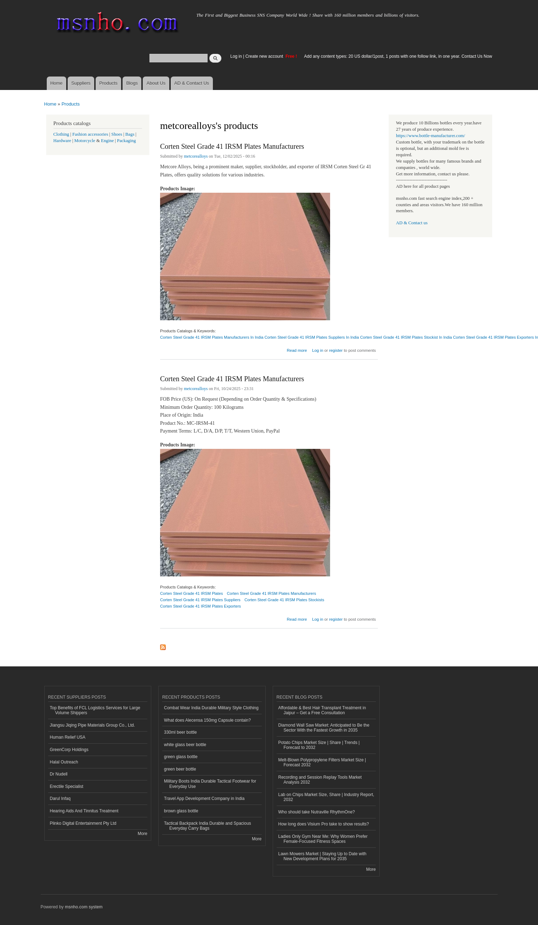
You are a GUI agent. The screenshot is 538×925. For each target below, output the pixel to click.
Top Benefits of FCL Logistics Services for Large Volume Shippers (95, 710)
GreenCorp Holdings (69, 749)
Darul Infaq (60, 798)
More (142, 833)
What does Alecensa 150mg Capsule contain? (207, 720)
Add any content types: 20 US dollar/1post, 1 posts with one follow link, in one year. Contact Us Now (398, 56)
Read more (297, 349)
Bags (130, 134)
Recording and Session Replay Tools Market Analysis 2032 (320, 780)
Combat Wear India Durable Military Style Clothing (211, 707)
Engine (107, 140)
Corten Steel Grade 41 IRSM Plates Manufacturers (232, 146)
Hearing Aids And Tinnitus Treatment (84, 810)
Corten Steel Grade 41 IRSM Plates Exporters (200, 606)
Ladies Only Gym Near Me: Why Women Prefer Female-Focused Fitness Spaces (323, 839)
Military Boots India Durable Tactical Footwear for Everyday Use (210, 784)
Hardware (62, 140)
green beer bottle (180, 769)
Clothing (61, 134)
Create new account (264, 56)
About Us (156, 83)
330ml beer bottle (180, 732)
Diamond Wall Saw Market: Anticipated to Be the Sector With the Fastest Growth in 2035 (323, 728)
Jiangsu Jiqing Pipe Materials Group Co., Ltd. (92, 725)
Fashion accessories (90, 134)
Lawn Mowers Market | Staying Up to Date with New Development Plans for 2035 (322, 856)
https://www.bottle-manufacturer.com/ (430, 135)
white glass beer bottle (185, 744)
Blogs (132, 83)
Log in (236, 56)
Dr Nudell (59, 774)
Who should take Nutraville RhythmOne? (316, 812)
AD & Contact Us (191, 83)
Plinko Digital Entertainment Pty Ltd (83, 823)
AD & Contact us (411, 222)
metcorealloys (196, 156)
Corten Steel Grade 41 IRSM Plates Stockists (284, 600)
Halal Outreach (64, 762)
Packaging (126, 140)
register (335, 350)
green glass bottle (181, 756)
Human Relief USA (68, 737)
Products (108, 83)
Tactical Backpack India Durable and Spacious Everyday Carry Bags (207, 826)
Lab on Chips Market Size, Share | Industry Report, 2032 (326, 797)
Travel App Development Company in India (204, 798)
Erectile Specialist (67, 786)
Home (56, 83)
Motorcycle (84, 140)
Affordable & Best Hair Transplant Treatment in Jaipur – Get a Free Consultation (322, 710)
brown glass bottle (181, 810)
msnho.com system (83, 906)
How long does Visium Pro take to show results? (323, 824)
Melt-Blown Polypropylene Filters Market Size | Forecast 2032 (322, 762)
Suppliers (80, 83)
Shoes (116, 134)
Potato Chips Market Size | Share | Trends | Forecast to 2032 (319, 745)
